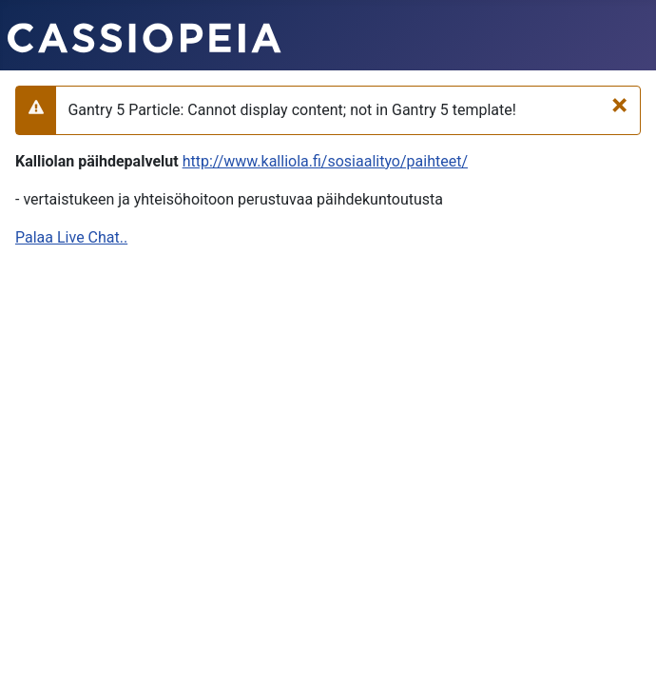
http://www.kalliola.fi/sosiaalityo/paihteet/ (325, 161)
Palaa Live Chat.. (71, 237)
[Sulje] (619, 105)
